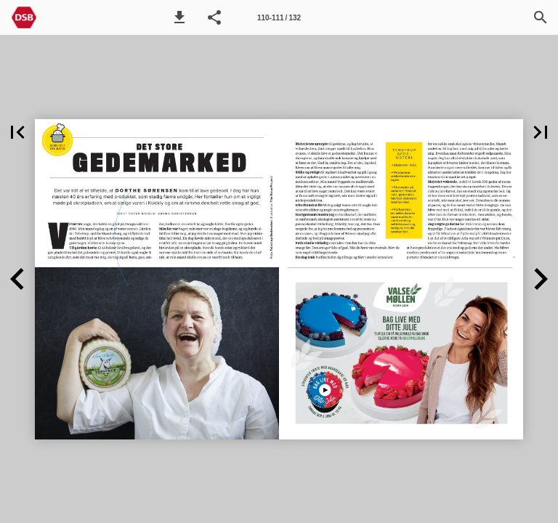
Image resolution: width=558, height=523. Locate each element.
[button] (179, 17)
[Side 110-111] (279, 17)
